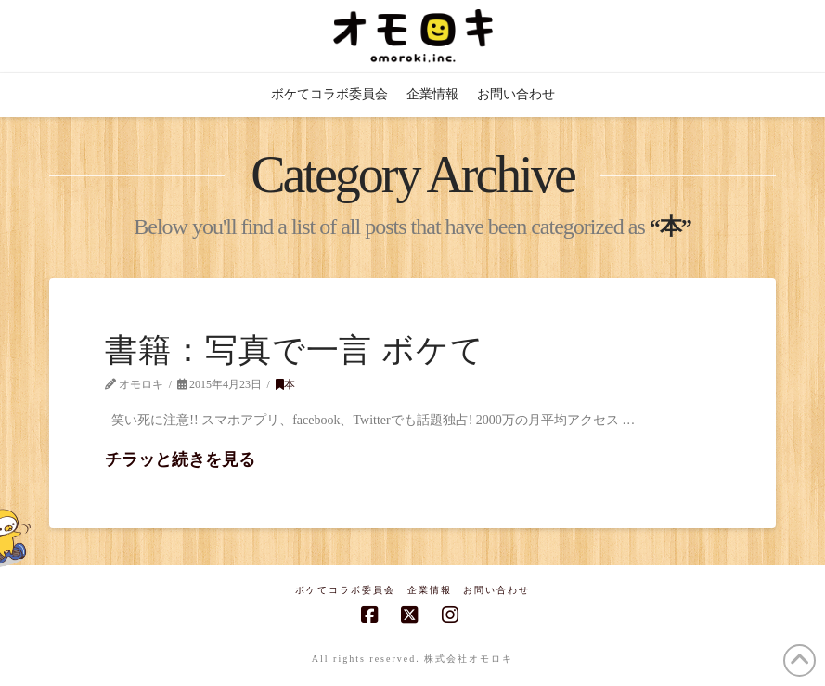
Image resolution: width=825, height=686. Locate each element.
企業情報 (429, 590)
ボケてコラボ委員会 (345, 590)
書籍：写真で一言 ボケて (294, 350)
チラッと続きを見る (180, 459)
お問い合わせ (496, 590)
